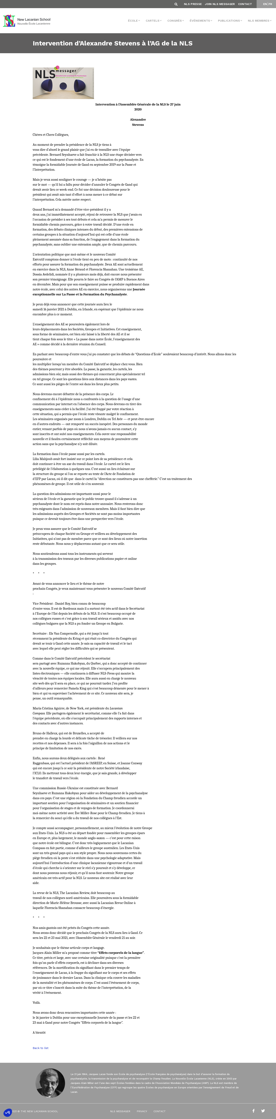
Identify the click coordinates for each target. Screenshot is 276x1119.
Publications (229, 20)
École (133, 20)
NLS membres (258, 20)
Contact (245, 4)
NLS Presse (193, 4)
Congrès (174, 20)
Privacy (142, 1111)
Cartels (152, 20)
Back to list (40, 1048)
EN (265, 4)
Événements (200, 20)
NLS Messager (120, 1111)
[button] (7, 1112)
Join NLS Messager (220, 4)
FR (270, 4)
